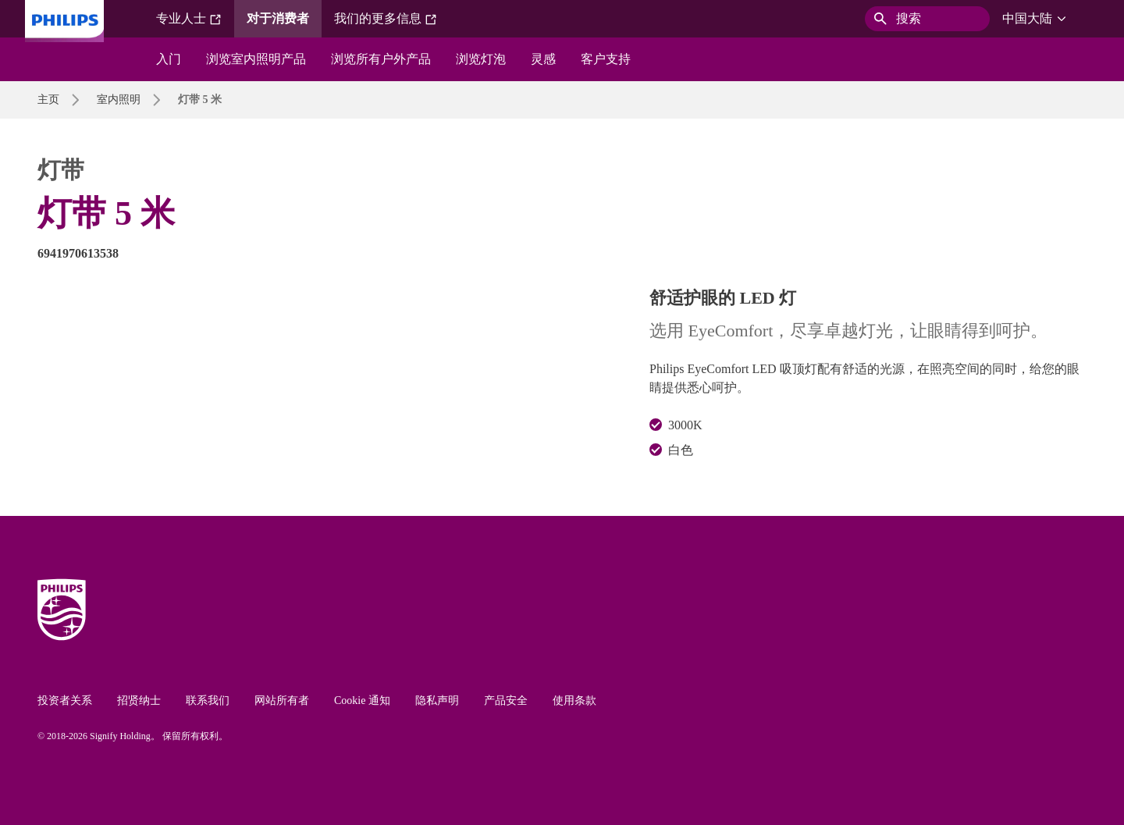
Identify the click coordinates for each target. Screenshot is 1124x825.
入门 (168, 59)
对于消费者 (278, 18)
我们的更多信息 (385, 19)
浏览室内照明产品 (256, 59)
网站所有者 (281, 700)
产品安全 (506, 700)
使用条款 (574, 700)
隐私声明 (437, 700)
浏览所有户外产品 (381, 59)
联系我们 (207, 700)
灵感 (543, 59)
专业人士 (189, 19)
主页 (48, 99)
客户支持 (606, 59)
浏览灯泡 (481, 59)
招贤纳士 (139, 700)
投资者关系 (64, 700)
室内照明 (118, 99)
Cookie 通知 (362, 700)
